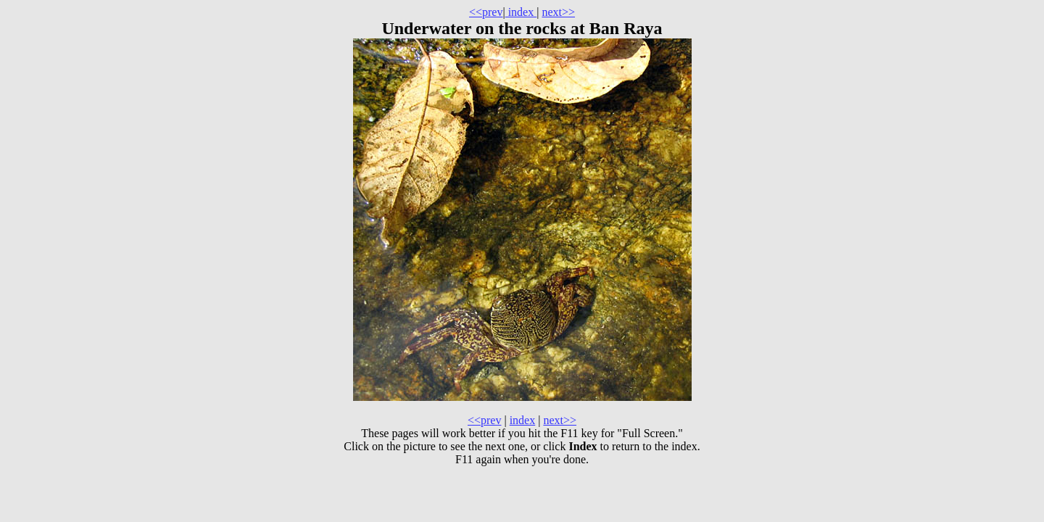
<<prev (485, 12)
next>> (558, 12)
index (521, 12)
